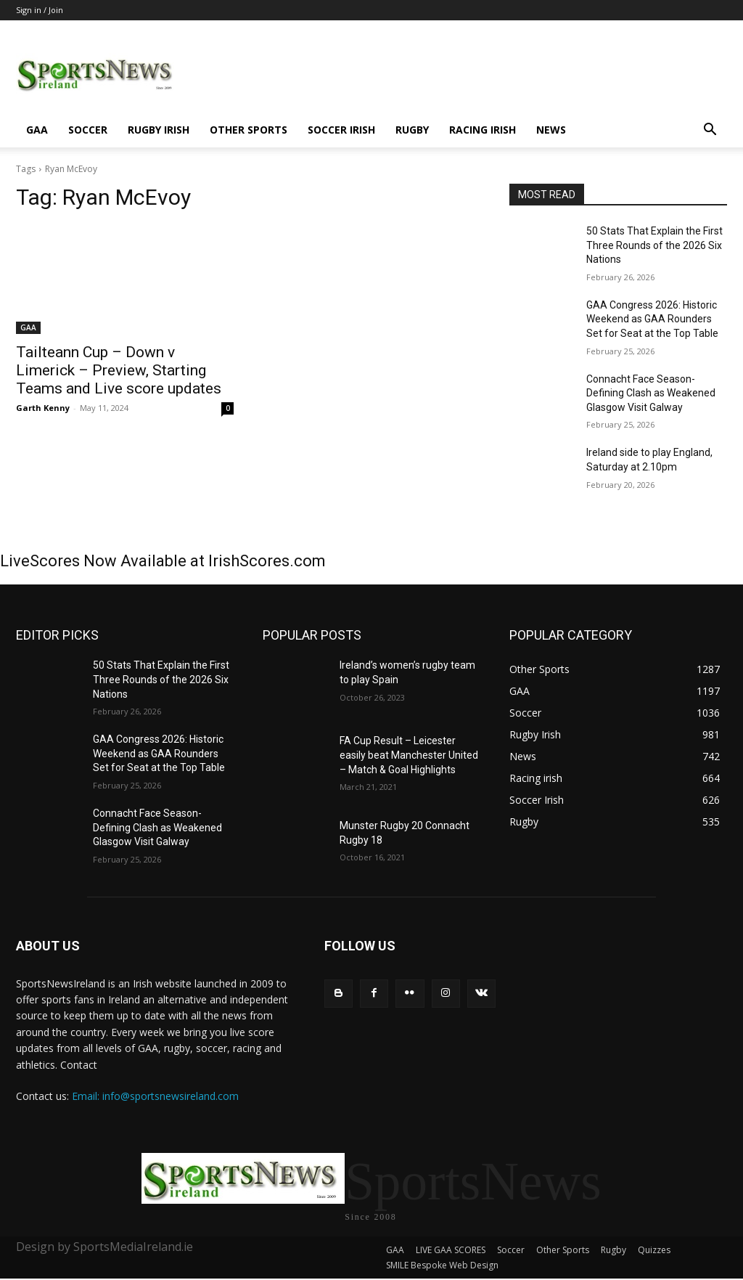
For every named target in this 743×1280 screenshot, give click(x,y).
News (551, 129)
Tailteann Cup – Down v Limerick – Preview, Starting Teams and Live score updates (118, 370)
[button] (709, 131)
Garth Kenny (43, 407)
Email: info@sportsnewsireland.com (155, 1096)
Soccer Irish (341, 129)
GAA (37, 129)
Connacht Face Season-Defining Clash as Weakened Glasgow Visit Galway (650, 393)
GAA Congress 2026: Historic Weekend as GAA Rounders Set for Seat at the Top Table (652, 319)
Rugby (412, 129)
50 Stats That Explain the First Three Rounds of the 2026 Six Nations (654, 245)
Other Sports (248, 129)
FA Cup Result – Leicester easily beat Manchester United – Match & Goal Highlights (409, 755)
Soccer (87, 129)
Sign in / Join (39, 9)
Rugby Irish (158, 129)
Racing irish (482, 129)
